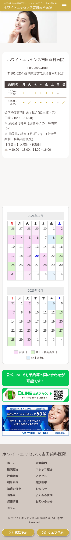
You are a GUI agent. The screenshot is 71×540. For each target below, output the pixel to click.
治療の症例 (14, 488)
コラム (11, 507)
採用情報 (13, 501)
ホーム (11, 463)
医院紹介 (13, 469)
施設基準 (41, 482)
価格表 (11, 495)
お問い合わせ (44, 501)
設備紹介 (13, 475)
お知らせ (41, 488)
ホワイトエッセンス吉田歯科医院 (28, 7)
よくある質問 (44, 495)
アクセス (41, 475)
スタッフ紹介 (44, 469)
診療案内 (41, 463)
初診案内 (13, 482)
